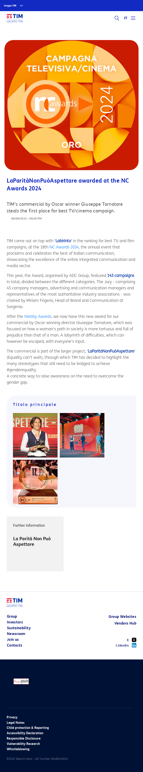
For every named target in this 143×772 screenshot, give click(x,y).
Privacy (12, 717)
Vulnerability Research (23, 744)
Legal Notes (16, 723)
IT (125, 18)
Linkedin (126, 645)
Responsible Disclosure (24, 738)
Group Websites (122, 617)
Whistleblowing (18, 749)
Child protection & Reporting (28, 728)
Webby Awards (37, 316)
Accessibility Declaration (25, 733)
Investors (15, 622)
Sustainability (19, 628)
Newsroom (16, 634)
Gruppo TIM (10, 5)
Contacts (15, 645)
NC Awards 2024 (64, 247)
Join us (13, 639)
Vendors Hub (125, 623)
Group (12, 616)
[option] (35, 544)
